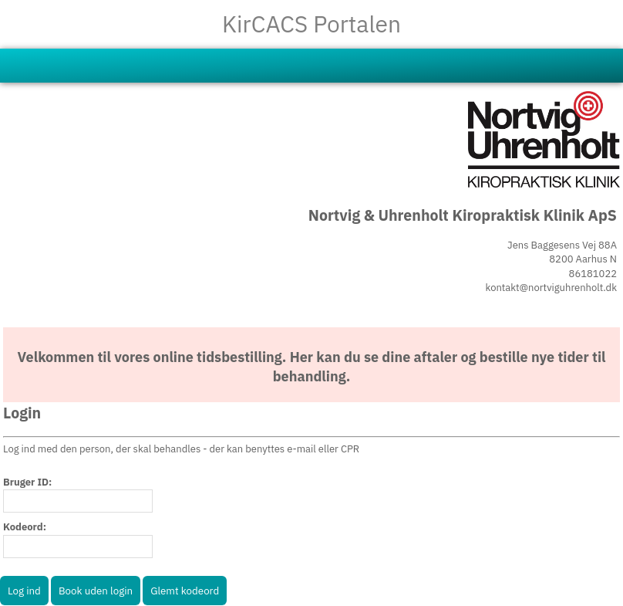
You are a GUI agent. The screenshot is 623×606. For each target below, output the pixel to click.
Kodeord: (24, 526)
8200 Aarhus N (583, 259)
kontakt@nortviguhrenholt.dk (551, 287)
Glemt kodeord (184, 591)
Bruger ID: (27, 482)
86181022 (593, 273)
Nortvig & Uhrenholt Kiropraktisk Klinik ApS (462, 215)
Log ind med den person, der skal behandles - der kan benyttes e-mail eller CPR (181, 448)
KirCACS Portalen (311, 23)
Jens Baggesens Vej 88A (562, 245)
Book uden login (96, 591)
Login (22, 412)
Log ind (24, 591)
